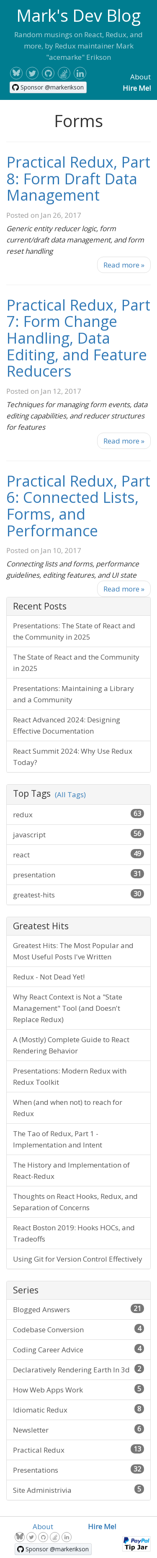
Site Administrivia (78, 1489)
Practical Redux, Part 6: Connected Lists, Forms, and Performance (78, 506)
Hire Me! (137, 88)
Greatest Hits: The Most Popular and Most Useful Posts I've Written (73, 951)
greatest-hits (78, 894)
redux (78, 814)
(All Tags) (70, 794)
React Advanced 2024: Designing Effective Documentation (66, 725)
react (78, 854)
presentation (78, 874)
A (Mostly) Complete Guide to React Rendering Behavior (71, 1045)
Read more (123, 265)
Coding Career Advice (78, 1349)
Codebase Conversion (78, 1329)
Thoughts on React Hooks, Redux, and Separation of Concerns (75, 1201)
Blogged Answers (78, 1309)
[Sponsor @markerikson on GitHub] (48, 87)
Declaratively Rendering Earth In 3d (78, 1369)
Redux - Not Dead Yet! (49, 977)
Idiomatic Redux (78, 1409)
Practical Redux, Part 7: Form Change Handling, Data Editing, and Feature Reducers (78, 338)
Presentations (78, 1469)
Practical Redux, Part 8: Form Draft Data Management (78, 178)
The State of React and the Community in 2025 (76, 662)
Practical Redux (78, 1449)
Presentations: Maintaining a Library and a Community (73, 693)
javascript (78, 834)
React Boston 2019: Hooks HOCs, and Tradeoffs (74, 1233)
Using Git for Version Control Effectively (77, 1259)
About (140, 77)
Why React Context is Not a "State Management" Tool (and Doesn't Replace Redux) (67, 1008)
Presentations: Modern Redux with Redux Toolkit (69, 1076)
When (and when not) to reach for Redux (67, 1107)
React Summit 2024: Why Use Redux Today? (72, 756)
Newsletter (78, 1429)
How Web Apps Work (78, 1389)
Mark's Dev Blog (78, 15)
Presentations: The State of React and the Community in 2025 (74, 631)
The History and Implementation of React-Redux (71, 1170)
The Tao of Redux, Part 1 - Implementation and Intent (57, 1139)
